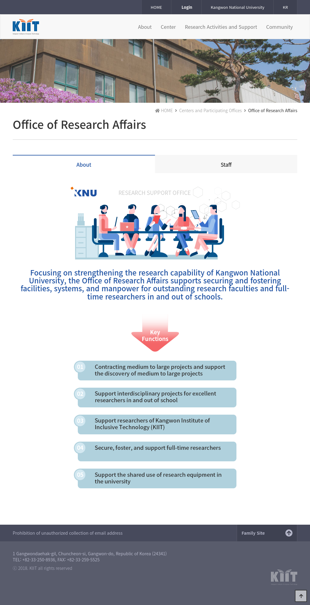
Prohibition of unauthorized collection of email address (68, 533)
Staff (226, 164)
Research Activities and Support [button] (221, 26)
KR (285, 7)
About (84, 164)
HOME (156, 7)
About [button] (145, 26)
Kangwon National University (237, 7)
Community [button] (279, 26)
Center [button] (168, 26)
